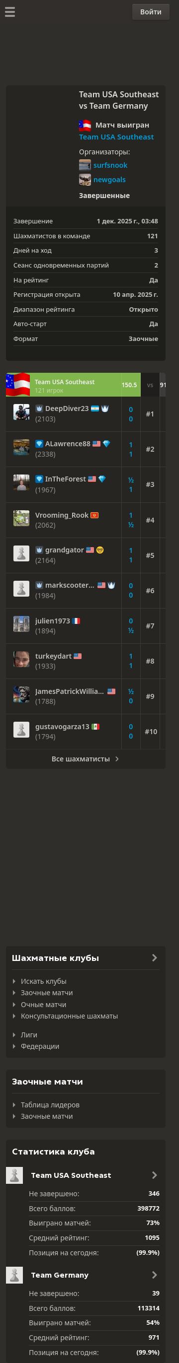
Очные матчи (43, 1004)
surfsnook (103, 165)
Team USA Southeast (116, 136)
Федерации (40, 1046)
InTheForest (65, 479)
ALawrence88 (67, 444)
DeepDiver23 (67, 408)
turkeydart (53, 656)
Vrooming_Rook (62, 515)
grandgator (64, 550)
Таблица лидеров (50, 1104)
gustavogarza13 (62, 727)
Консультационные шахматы (69, 1016)
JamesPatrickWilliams (70, 691)
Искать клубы (44, 981)
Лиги (29, 1034)
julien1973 (52, 621)
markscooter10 (70, 585)
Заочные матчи (47, 992)
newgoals (102, 180)
